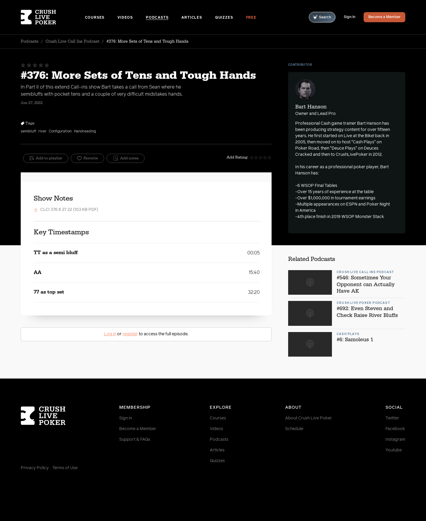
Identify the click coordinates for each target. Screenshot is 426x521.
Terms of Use (65, 468)
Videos (125, 18)
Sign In (349, 17)
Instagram (395, 439)
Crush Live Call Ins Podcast (72, 41)
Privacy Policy (35, 468)
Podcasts (157, 18)
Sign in (125, 418)
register (130, 334)
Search (322, 17)
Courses (95, 18)
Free (251, 18)
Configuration (60, 131)
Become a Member (384, 17)
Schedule (294, 429)
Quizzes (224, 18)
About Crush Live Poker (308, 418)
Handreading (85, 131)
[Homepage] (53, 17)
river (42, 131)
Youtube (393, 450)
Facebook (395, 429)
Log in (110, 334)
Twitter (392, 418)
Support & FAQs (134, 439)
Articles (191, 18)
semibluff (28, 131)
